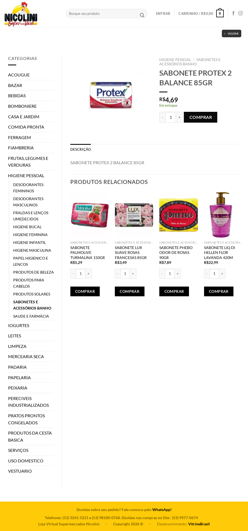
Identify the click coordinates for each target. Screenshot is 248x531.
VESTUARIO (20, 470)
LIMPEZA (17, 346)
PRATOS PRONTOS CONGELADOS (26, 419)
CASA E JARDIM (23, 116)
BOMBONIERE (22, 106)
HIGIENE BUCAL (27, 226)
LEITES (14, 335)
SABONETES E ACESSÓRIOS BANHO (32, 305)
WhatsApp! (162, 509)
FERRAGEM (19, 137)
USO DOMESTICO (25, 460)
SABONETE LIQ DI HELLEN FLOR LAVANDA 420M (219, 252)
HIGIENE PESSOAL (26, 175)
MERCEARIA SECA (26, 356)
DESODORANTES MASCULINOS (28, 201)
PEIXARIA (17, 387)
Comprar (201, 117)
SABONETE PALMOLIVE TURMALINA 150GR (87, 252)
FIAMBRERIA (21, 147)
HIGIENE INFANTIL (29, 242)
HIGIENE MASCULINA (32, 250)
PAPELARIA (19, 377)
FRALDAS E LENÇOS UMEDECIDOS (30, 215)
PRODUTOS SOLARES (31, 294)
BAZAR (15, 85)
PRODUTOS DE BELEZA (33, 272)
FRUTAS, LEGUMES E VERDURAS (28, 162)
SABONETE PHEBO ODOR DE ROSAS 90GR (175, 252)
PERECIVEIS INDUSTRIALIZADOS (28, 402)
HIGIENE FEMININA (30, 234)
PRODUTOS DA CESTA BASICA (30, 436)
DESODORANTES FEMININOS (28, 187)
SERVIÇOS (18, 450)
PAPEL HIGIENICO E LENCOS (30, 261)
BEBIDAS (17, 95)
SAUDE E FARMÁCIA (31, 316)
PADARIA (17, 366)
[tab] (80, 149)
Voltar (231, 33)
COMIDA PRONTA (26, 126)
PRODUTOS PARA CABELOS (28, 283)
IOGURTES (18, 325)
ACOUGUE (19, 74)
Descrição (80, 149)
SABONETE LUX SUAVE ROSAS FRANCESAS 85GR (131, 252)
